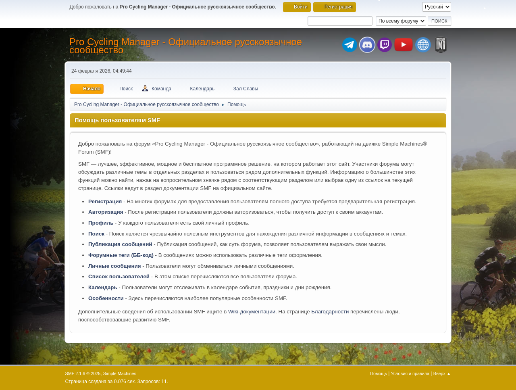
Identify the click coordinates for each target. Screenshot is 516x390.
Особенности (106, 298)
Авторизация (105, 212)
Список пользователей (119, 276)
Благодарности (330, 312)
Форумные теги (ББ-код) (121, 255)
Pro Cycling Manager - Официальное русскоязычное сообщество (185, 45)
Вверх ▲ (442, 373)
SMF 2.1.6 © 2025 (83, 373)
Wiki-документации (251, 312)
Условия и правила (410, 373)
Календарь (102, 287)
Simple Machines (119, 373)
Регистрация (105, 201)
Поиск (96, 234)
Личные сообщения (114, 266)
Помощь (378, 373)
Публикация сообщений (120, 244)
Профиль (100, 223)
